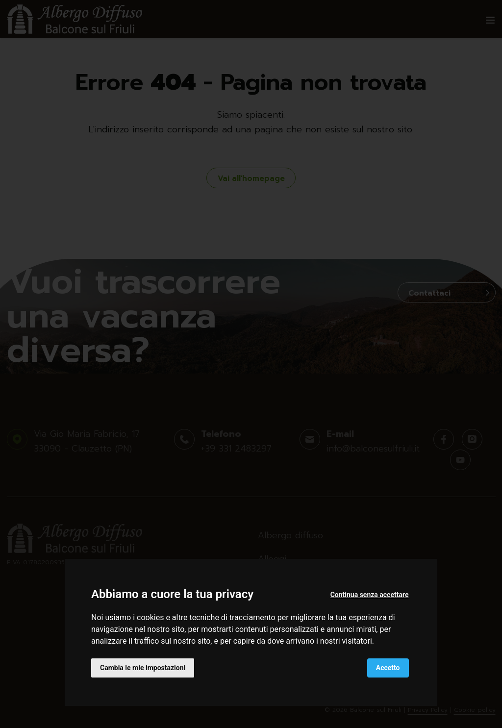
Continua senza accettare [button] (369, 595)
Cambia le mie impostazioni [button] (142, 668)
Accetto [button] (388, 668)
